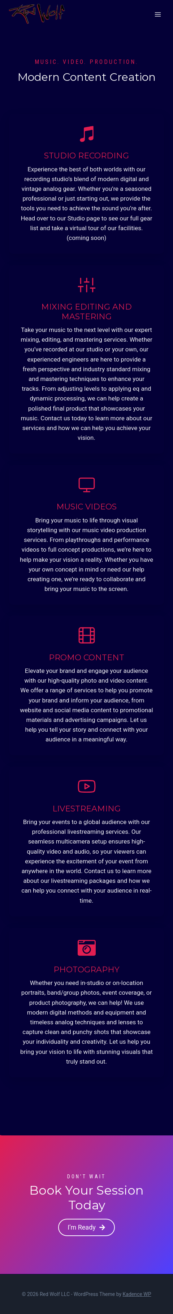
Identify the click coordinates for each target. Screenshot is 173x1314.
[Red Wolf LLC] (37, 14)
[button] (86, 1227)
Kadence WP (137, 1294)
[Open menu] (157, 14)
